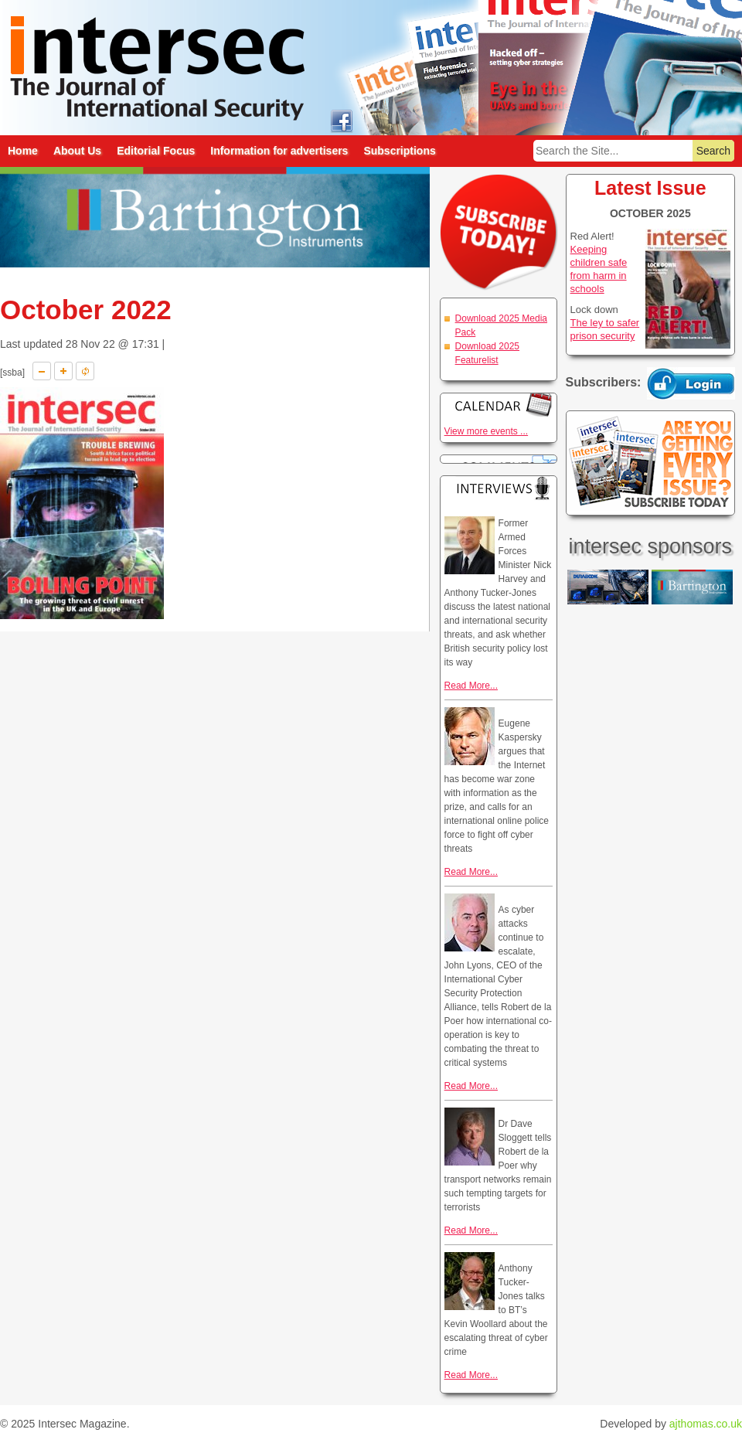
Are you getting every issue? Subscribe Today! (650, 463)
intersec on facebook (341, 120)
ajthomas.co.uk (705, 1423)
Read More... (471, 685)
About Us (77, 151)
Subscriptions (399, 151)
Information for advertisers (279, 151)
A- (41, 371)
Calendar (498, 404)
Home (23, 151)
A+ (63, 371)
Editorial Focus (156, 151)
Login (691, 383)
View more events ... (486, 431)
